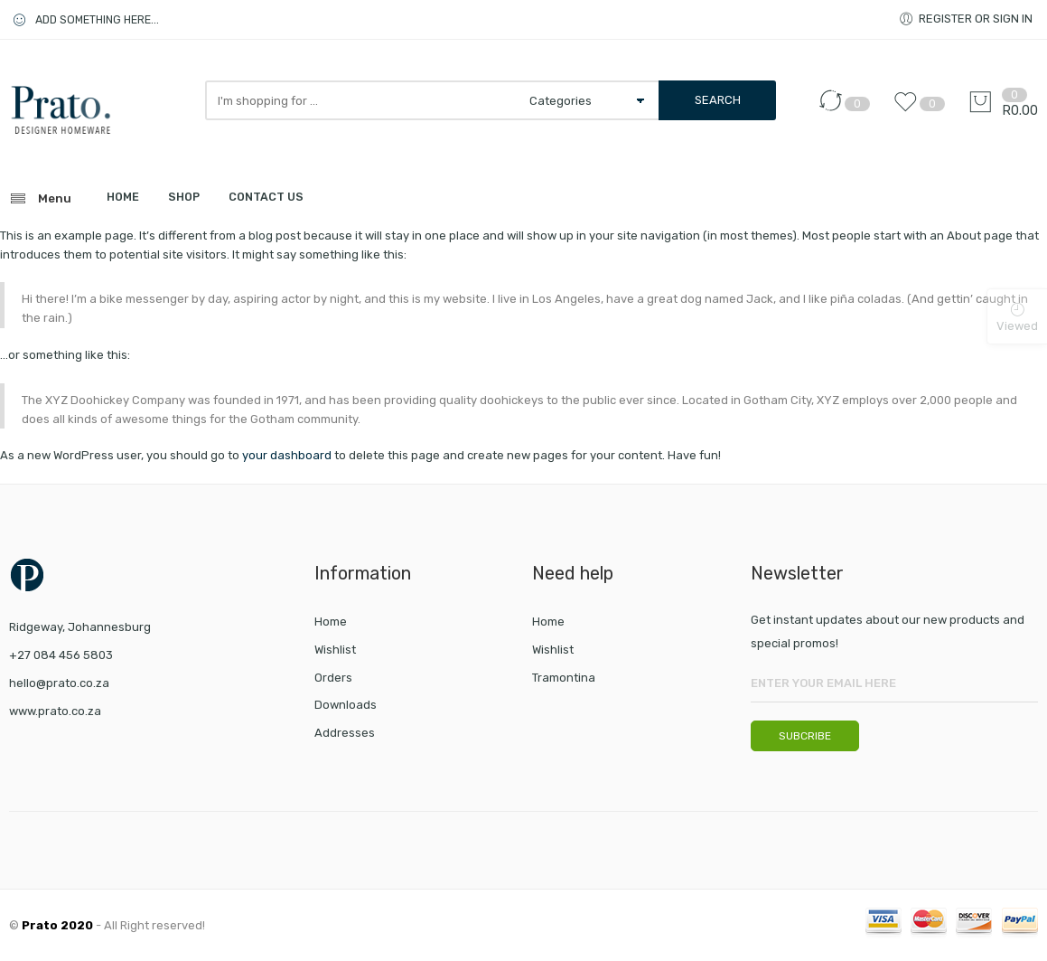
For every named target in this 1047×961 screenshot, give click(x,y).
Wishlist (335, 649)
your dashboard (287, 455)
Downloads (345, 704)
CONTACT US (266, 196)
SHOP (184, 196)
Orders (333, 677)
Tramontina (563, 677)
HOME (123, 196)
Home (330, 621)
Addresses (344, 733)
